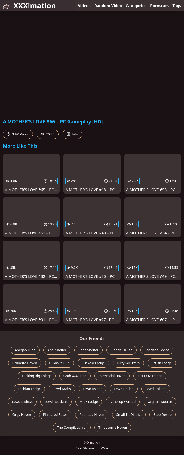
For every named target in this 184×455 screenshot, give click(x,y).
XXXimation (29, 6)
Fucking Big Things (37, 376)
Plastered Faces (55, 414)
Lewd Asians (92, 388)
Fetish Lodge (162, 363)
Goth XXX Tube (75, 376)
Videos (84, 5)
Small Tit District (129, 414)
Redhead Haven (91, 414)
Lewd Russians (56, 401)
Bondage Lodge (156, 350)
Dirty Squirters (128, 363)
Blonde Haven (121, 350)
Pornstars (159, 5)
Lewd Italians (155, 388)
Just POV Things (150, 376)
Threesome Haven (112, 427)
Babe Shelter (88, 350)
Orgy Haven (21, 414)
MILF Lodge (89, 401)
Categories (136, 5)
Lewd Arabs (62, 388)
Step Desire (163, 414)
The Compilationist (71, 427)
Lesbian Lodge (29, 388)
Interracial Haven (112, 376)
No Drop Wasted (123, 401)
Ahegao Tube (25, 350)
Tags (176, 5)
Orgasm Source (160, 401)
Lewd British (123, 388)
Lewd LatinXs (22, 401)
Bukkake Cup (59, 363)
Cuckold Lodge (93, 363)
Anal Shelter (56, 350)
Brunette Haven (24, 363)
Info (72, 134)
